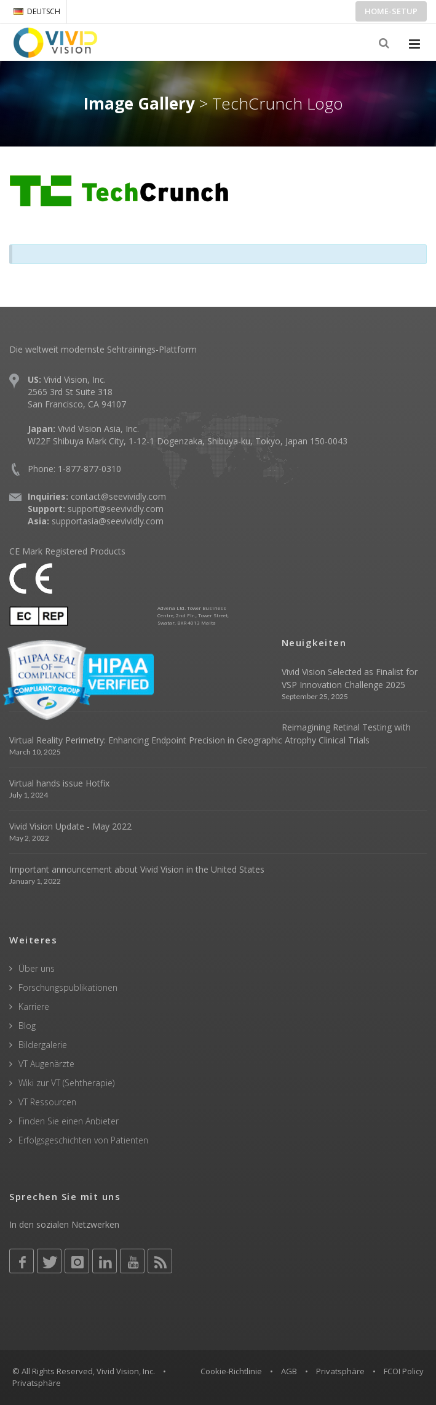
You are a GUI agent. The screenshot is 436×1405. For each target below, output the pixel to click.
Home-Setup (391, 11)
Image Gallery (139, 103)
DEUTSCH (37, 11)
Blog (27, 1025)
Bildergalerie (42, 1045)
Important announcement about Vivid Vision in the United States (136, 869)
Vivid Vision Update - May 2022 (70, 826)
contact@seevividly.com (118, 496)
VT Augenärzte (46, 1064)
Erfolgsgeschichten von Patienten (83, 1140)
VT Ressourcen (47, 1102)
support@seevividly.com (116, 508)
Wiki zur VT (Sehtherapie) (66, 1083)
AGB (289, 1371)
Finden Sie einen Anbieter (68, 1121)
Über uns (36, 968)
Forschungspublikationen (67, 987)
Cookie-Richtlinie (231, 1371)
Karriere (33, 1006)
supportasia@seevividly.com (108, 521)
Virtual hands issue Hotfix (59, 783)
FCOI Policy (404, 1371)
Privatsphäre (340, 1371)
